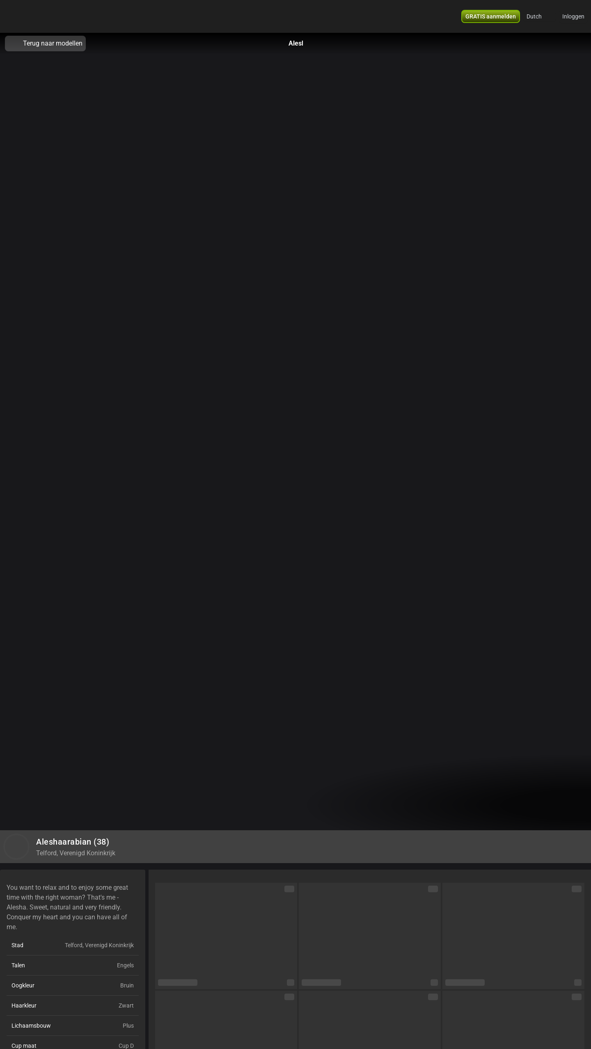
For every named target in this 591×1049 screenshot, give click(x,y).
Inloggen (573, 16)
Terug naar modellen (45, 43)
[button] (539, 16)
